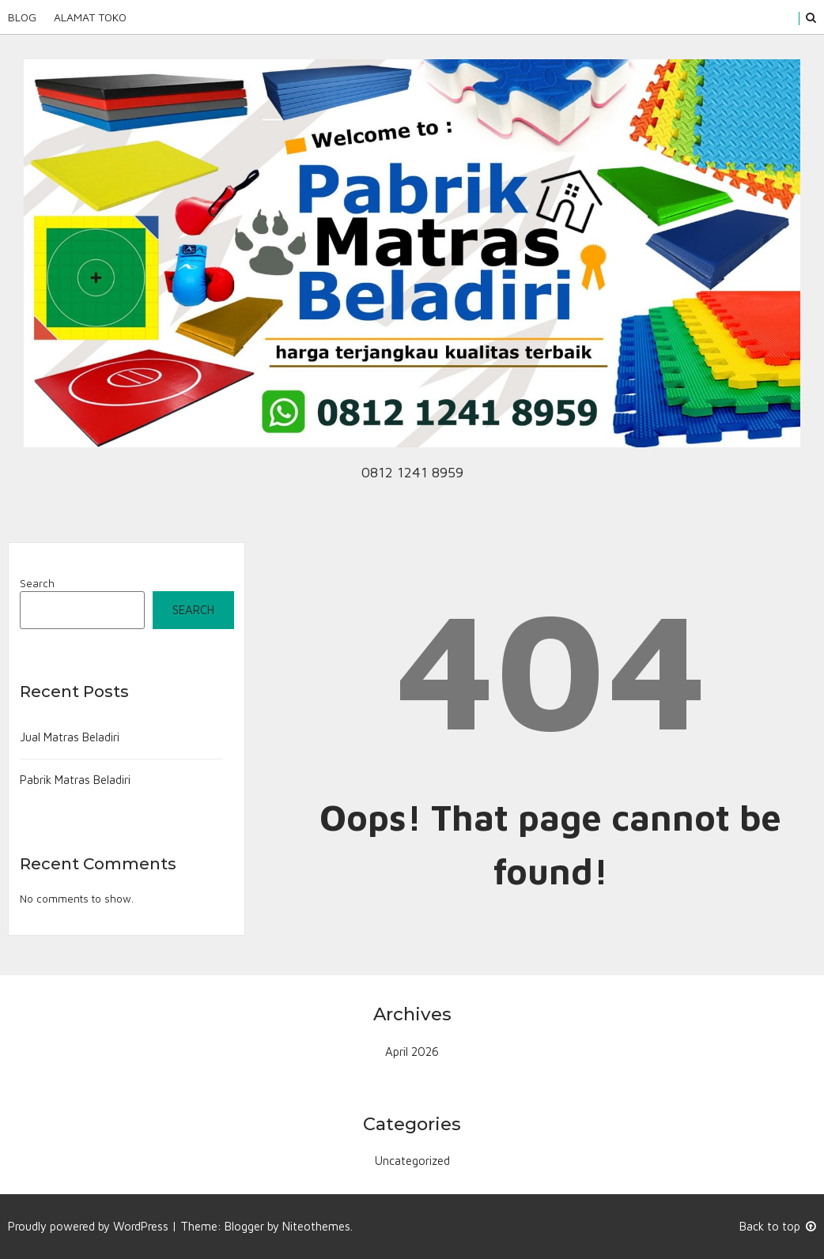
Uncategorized (412, 1160)
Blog (22, 17)
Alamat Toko (90, 17)
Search (37, 583)
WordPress (140, 1226)
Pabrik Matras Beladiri (75, 779)
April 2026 (412, 1051)
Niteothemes (316, 1226)
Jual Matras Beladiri (69, 737)
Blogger (244, 1226)
